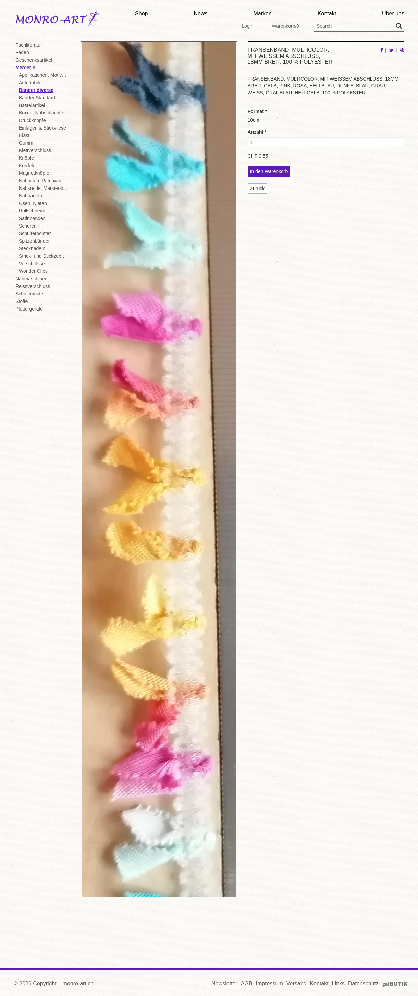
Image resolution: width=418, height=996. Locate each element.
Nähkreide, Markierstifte (44, 188)
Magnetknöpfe (34, 173)
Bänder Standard (37, 97)
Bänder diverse (36, 90)
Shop (141, 13)
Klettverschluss (35, 150)
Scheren (28, 226)
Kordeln (27, 165)
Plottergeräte (29, 309)
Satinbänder (32, 218)
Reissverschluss (32, 286)
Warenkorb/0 (285, 26)
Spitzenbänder (34, 241)
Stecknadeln (32, 248)
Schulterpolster (35, 233)
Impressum (269, 983)
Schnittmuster (30, 293)
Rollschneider (33, 211)
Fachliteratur (28, 45)
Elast (24, 135)
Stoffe (21, 301)
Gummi (26, 143)
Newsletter (224, 983)
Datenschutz (363, 983)
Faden (22, 52)
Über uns (393, 13)
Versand (296, 983)
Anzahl (257, 132)
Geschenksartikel (33, 60)
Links (338, 983)
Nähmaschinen (31, 278)
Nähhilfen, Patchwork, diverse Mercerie (44, 180)
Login (247, 26)
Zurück (257, 188)
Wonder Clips (33, 271)
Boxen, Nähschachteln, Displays (44, 113)
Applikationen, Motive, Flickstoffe (44, 75)
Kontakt (327, 13)
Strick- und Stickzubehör (44, 256)
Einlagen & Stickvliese (42, 128)
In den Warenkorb (269, 171)
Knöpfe (26, 158)
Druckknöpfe (32, 120)
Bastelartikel (32, 105)
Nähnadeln (30, 195)
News (200, 13)
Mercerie (25, 67)
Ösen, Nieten (33, 203)
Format (257, 111)
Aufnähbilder (32, 82)
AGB (247, 983)
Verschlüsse (32, 263)
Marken (262, 13)
